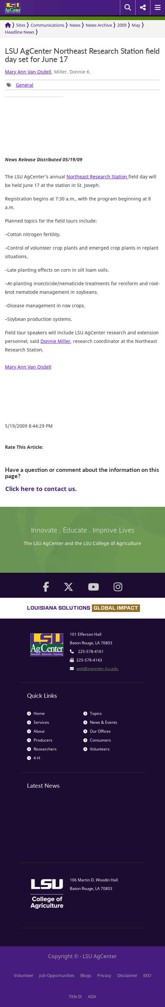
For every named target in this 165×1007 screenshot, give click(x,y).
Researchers (42, 749)
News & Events (100, 722)
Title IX (75, 996)
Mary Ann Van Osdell (28, 72)
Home (36, 713)
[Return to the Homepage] (8, 25)
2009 (121, 25)
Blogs (85, 975)
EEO (147, 975)
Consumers (97, 740)
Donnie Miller (55, 341)
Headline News (19, 32)
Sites (20, 25)
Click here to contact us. (41, 489)
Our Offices (97, 731)
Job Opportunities (56, 975)
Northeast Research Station (97, 176)
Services (38, 722)
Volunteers (96, 749)
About (35, 731)
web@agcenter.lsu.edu (97, 668)
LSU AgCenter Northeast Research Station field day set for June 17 (82, 55)
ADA (92, 996)
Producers (39, 740)
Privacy (104, 975)
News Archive (99, 25)
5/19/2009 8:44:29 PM (29, 426)
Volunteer (23, 975)
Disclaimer (127, 975)
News (74, 25)
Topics (92, 713)
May (136, 25)
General (24, 85)
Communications (47, 25)
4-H (33, 758)
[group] (20, 85)
